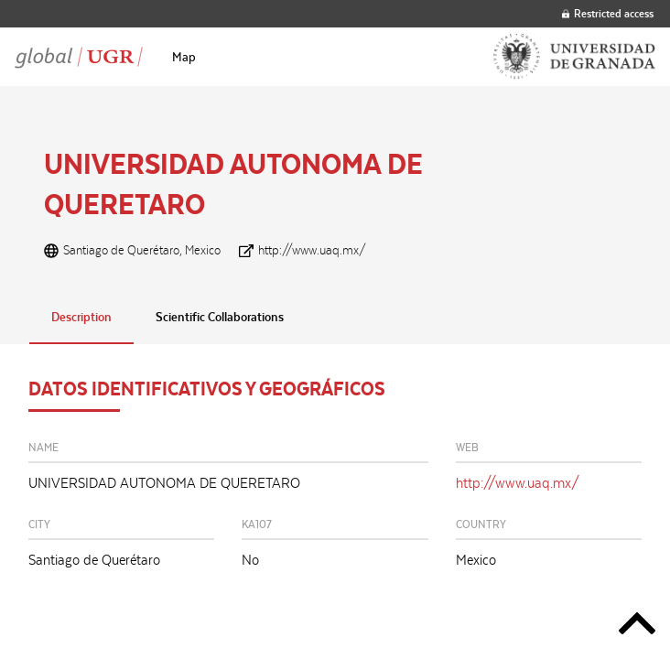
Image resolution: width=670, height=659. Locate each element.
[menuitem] (184, 56)
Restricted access (608, 13)
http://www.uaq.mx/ (312, 250)
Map (184, 56)
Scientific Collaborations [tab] (220, 316)
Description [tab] (81, 316)
